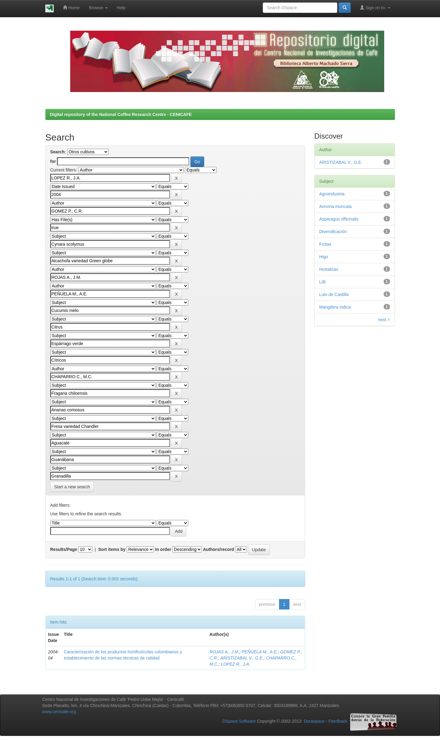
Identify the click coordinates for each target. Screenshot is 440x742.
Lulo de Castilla (334, 294)
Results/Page (63, 549)
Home (71, 7)
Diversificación (333, 231)
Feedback (337, 721)
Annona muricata (335, 206)
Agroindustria (332, 193)
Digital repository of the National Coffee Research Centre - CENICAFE (121, 114)
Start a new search (72, 486)
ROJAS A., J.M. (224, 651)
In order (163, 549)
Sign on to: (375, 7)
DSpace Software (239, 721)
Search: (58, 151)
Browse (98, 7)
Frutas (325, 244)
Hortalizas (328, 269)
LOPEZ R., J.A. (235, 664)
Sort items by (112, 549)
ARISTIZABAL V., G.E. (241, 657)
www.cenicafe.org (59, 711)
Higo (323, 256)
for (53, 161)
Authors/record (218, 549)
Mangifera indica (335, 307)
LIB (322, 281)
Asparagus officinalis (338, 219)
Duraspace (314, 721)
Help (121, 7)
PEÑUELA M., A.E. (260, 651)
